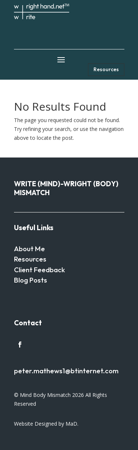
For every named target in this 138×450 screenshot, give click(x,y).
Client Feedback (39, 269)
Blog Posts (30, 280)
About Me (29, 248)
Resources (106, 69)
